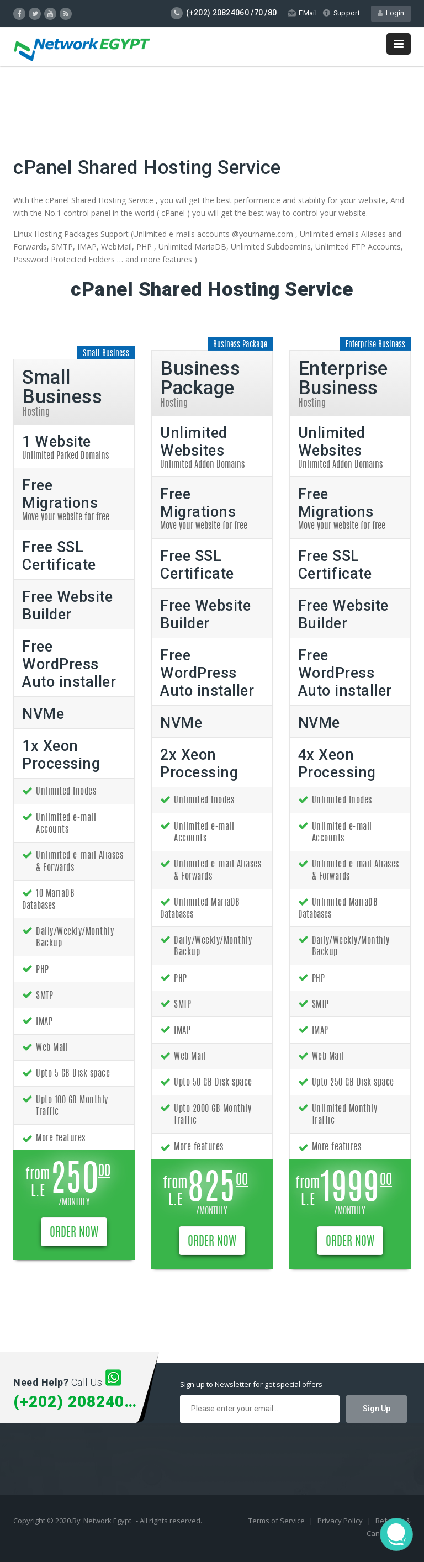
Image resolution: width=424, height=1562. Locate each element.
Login (391, 13)
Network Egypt (107, 1521)
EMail (301, 13)
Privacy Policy (340, 1521)
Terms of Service (277, 1521)
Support (341, 13)
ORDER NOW (74, 1233)
